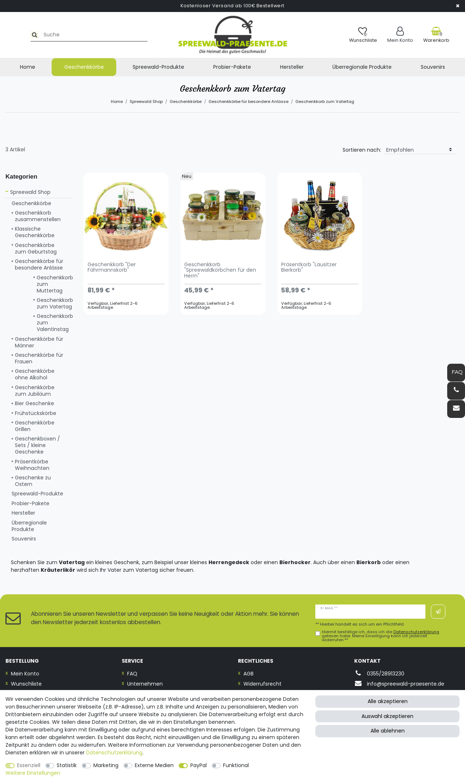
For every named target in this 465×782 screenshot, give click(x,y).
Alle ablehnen (388, 730)
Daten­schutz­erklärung (114, 752)
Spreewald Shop (146, 101)
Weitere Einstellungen (32, 773)
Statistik (67, 765)
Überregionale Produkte (362, 67)
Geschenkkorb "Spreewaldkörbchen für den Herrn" (220, 270)
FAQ (132, 673)
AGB (248, 673)
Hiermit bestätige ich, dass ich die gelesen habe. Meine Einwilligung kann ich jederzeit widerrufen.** (380, 636)
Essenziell (28, 765)
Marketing (105, 765)
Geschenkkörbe (84, 67)
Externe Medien (154, 765)
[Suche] (13, 35)
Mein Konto (25, 673)
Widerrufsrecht (262, 683)
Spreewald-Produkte (158, 67)
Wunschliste (26, 683)
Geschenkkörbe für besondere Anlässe (248, 101)
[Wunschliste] (363, 35)
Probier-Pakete (232, 67)
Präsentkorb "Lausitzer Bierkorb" (309, 268)
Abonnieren (438, 612)
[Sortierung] (421, 150)
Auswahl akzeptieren (387, 716)
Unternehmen (145, 683)
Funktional (236, 765)
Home (27, 67)
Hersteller (292, 67)
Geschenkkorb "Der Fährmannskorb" (112, 268)
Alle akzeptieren (388, 701)
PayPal (198, 765)
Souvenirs (433, 67)
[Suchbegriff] (70, 35)
